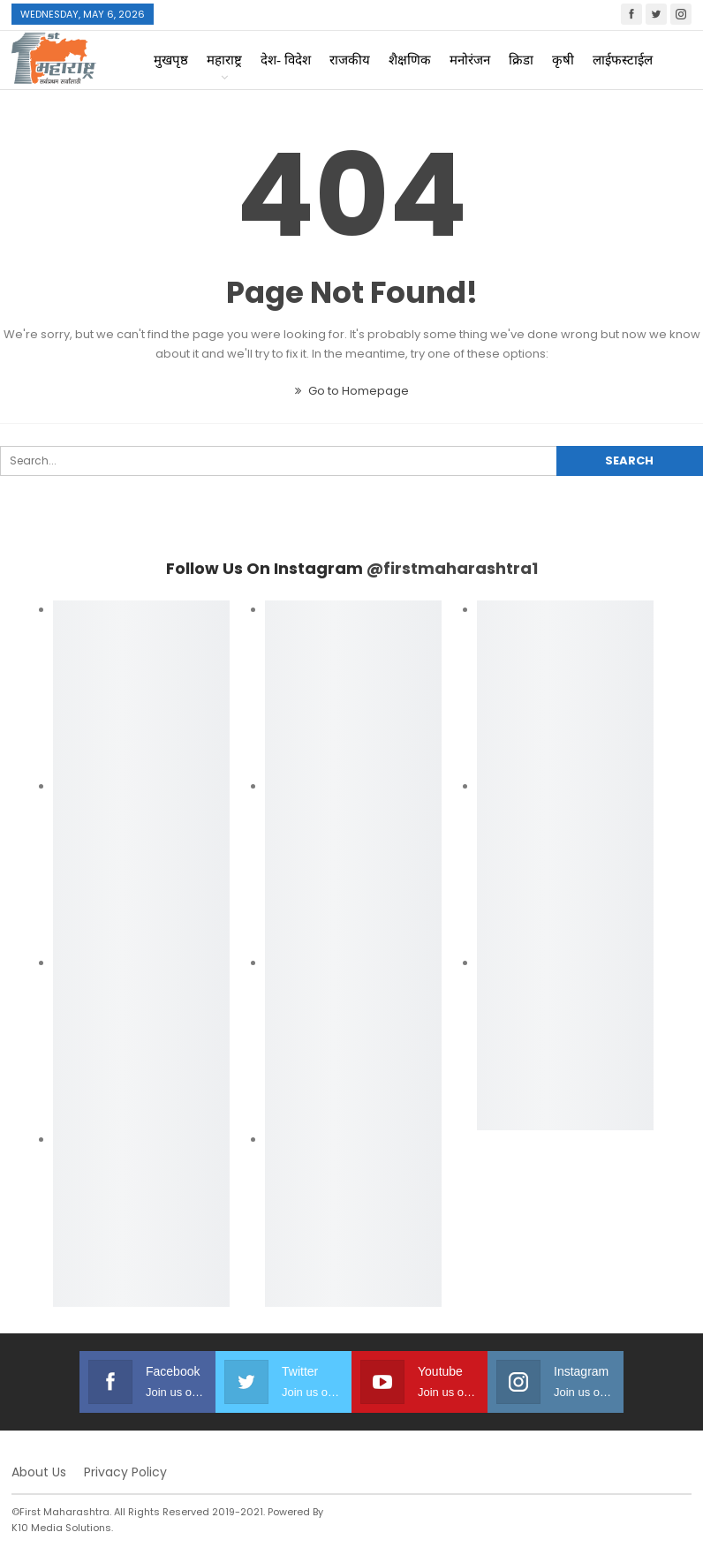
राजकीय (349, 60)
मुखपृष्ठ (171, 60)
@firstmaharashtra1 (452, 568)
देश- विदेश (286, 60)
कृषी (563, 60)
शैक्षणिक (410, 60)
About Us (38, 1472)
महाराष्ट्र (224, 60)
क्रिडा (521, 60)
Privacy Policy (125, 1472)
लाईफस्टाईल (623, 60)
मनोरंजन (470, 60)
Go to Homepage (352, 390)
